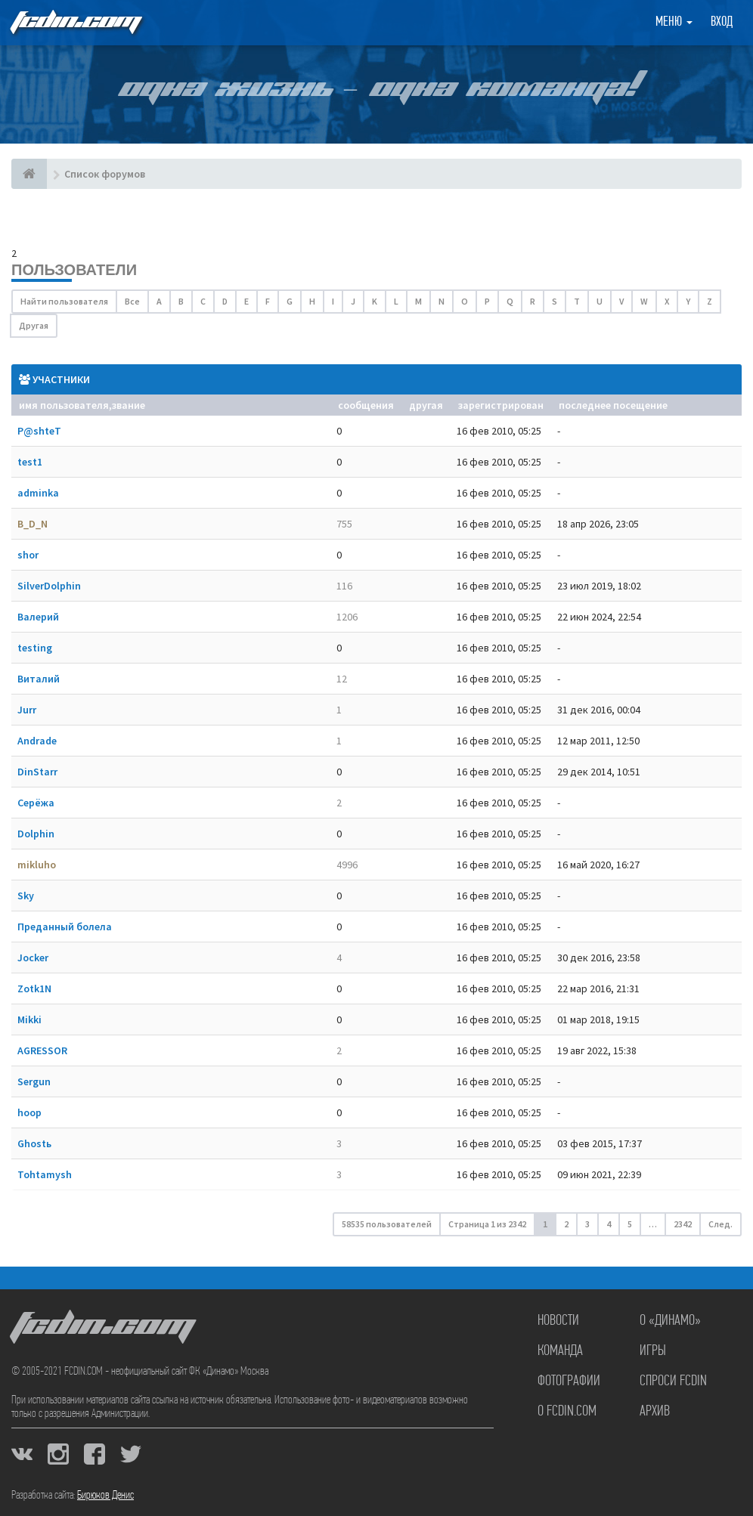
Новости (558, 1321)
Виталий (38, 678)
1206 (347, 616)
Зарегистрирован (501, 405)
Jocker (32, 957)
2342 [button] (683, 1224)
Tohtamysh (44, 1174)
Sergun (34, 1081)
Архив (655, 1411)
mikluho (36, 864)
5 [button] (630, 1224)
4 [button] (608, 1224)
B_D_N (32, 524)
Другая (33, 325)
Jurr (26, 709)
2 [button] (566, 1224)
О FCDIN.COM (567, 1411)
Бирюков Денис (105, 1496)
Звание (128, 405)
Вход (722, 22)
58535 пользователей (387, 1224)
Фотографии (569, 1381)
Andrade (37, 740)
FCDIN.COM (74, 22)
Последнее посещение (613, 405)
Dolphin (35, 833)
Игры (653, 1351)
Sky (25, 895)
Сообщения (366, 405)
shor (28, 555)
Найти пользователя (64, 301)
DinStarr (37, 771)
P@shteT (39, 431)
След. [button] (720, 1224)
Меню (674, 22)
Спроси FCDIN (673, 1381)
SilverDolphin (49, 585)
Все (132, 301)
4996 (347, 864)
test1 (29, 462)
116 (344, 585)
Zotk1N (34, 988)
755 (344, 524)
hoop (29, 1112)
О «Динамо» (670, 1321)
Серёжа (35, 802)
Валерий (38, 616)
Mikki (29, 1019)
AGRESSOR (42, 1050)
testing (34, 647)
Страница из (487, 1224)
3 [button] (587, 1224)
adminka (38, 493)
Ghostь (34, 1143)
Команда (560, 1351)
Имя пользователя (64, 405)
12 (341, 678)
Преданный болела (64, 926)
